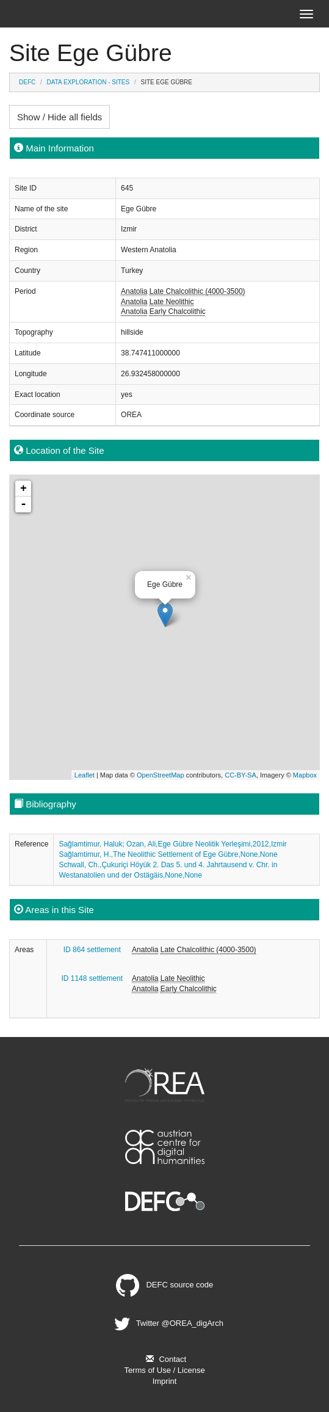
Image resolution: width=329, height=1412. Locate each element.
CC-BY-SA (240, 775)
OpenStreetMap (160, 775)
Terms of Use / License (164, 1370)
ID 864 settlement (92, 949)
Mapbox (305, 775)
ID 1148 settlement (92, 978)
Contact (164, 1359)
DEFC (27, 82)
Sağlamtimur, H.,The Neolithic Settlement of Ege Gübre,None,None (168, 854)
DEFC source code (165, 1284)
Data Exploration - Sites (88, 82)
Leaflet (84, 775)
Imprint (165, 1381)
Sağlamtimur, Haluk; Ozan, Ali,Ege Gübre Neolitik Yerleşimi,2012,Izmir (173, 844)
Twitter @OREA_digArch (166, 1323)
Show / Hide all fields (59, 117)
